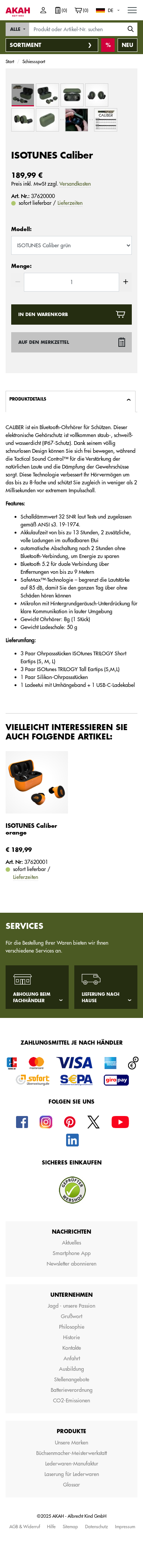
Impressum (125, 1526)
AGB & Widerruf (24, 1526)
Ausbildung (71, 1369)
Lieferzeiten (70, 203)
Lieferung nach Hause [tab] (100, 997)
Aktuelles (71, 1242)
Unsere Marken (71, 1442)
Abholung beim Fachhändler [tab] (31, 997)
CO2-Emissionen (71, 1400)
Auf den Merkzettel (43, 342)
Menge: (21, 266)
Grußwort (71, 1316)
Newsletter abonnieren (71, 1263)
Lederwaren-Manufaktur (71, 1463)
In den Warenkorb (43, 314)
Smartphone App (72, 1253)
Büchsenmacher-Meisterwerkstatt (71, 1453)
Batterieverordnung (72, 1390)
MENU (132, 8)
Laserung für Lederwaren (71, 1474)
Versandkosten (75, 183)
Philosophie (71, 1326)
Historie (71, 1337)
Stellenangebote (71, 1379)
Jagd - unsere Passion (71, 1305)
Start (10, 61)
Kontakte (71, 1347)
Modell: (21, 229)
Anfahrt (71, 1358)
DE (110, 10)
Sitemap (70, 1526)
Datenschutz (96, 1526)
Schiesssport (33, 61)
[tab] (71, 401)
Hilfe (51, 1526)
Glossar (71, 1484)
